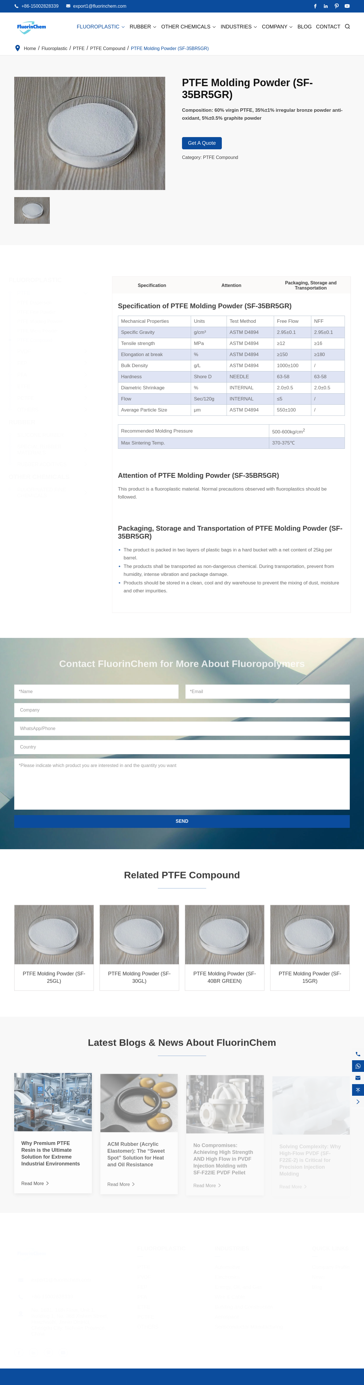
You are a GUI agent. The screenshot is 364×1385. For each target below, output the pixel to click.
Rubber (143, 27)
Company (277, 27)
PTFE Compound (107, 48)
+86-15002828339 (39, 6)
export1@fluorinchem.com (99, 6)
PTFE (79, 48)
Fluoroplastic (101, 27)
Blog (304, 27)
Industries (239, 27)
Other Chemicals (188, 27)
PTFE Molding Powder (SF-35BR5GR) (170, 48)
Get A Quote (202, 143)
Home (30, 48)
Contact (328, 27)
